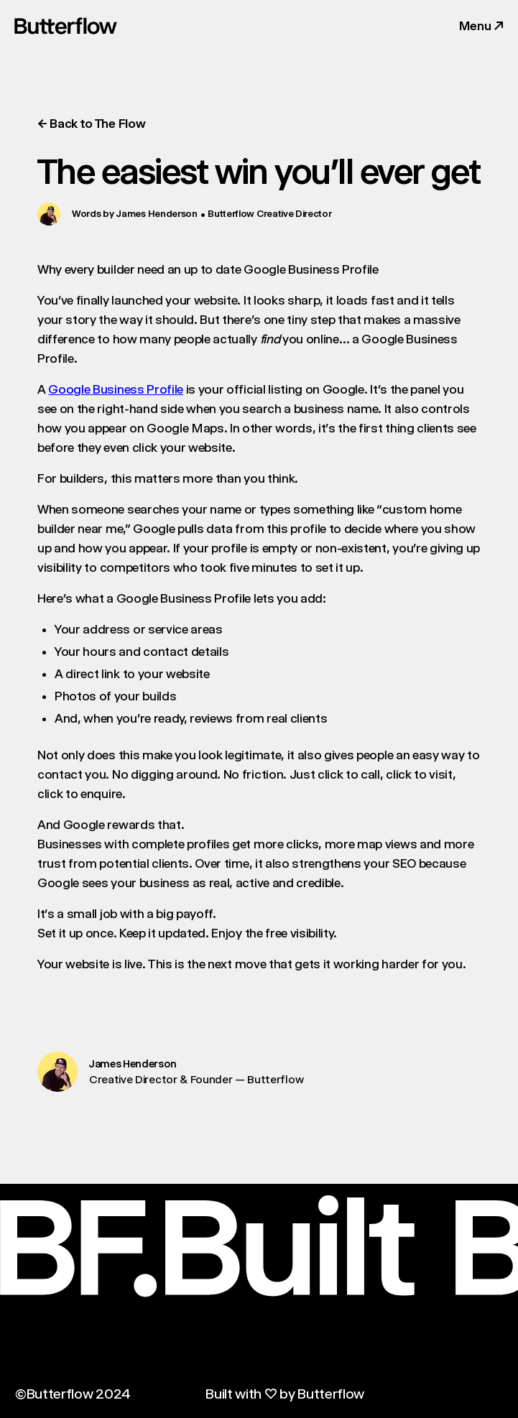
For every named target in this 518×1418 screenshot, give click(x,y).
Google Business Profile (115, 389)
